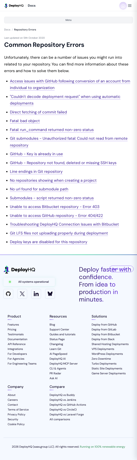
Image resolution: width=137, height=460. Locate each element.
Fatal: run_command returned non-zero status (52, 129)
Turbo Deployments (104, 363)
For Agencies (16, 359)
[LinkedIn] (36, 294)
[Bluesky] (50, 294)
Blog (52, 324)
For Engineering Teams (22, 363)
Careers (13, 400)
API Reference (17, 344)
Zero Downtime (101, 359)
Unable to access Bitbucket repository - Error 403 (54, 206)
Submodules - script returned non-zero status (52, 197)
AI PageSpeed (58, 354)
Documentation (17, 339)
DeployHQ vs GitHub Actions (68, 405)
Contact (13, 405)
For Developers (17, 354)
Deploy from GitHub (104, 324)
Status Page (57, 339)
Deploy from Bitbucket (106, 334)
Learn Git (55, 349)
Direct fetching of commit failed (38, 112)
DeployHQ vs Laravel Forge (67, 414)
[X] (22, 294)
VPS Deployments (103, 349)
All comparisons (60, 419)
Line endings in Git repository (36, 171)
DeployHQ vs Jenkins (63, 400)
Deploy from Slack (103, 339)
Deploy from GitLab (104, 329)
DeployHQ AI (58, 359)
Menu (68, 20)
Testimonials (16, 334)
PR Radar (55, 373)
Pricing (12, 329)
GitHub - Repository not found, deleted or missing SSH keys (63, 162)
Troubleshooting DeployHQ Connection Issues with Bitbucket (64, 224)
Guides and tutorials (62, 334)
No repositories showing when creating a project (53, 180)
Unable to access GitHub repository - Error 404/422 (56, 215)
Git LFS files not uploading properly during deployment (59, 233)
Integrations (15, 349)
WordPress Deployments (107, 354)
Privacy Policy (16, 414)
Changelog (56, 344)
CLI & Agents (58, 368)
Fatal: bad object (25, 120)
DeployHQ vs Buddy (62, 395)
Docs (7, 29)
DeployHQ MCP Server (64, 363)
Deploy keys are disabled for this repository (48, 241)
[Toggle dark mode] (123, 5)
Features (13, 324)
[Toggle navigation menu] (130, 5)
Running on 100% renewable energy (102, 447)
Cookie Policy (16, 424)
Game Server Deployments (109, 373)
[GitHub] (8, 294)
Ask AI (54, 378)
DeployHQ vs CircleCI (63, 409)
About (11, 395)
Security (13, 419)
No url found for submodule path (39, 189)
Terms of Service (18, 409)
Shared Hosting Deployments (110, 344)
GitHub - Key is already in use (36, 153)
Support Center (59, 329)
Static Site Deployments (107, 368)
